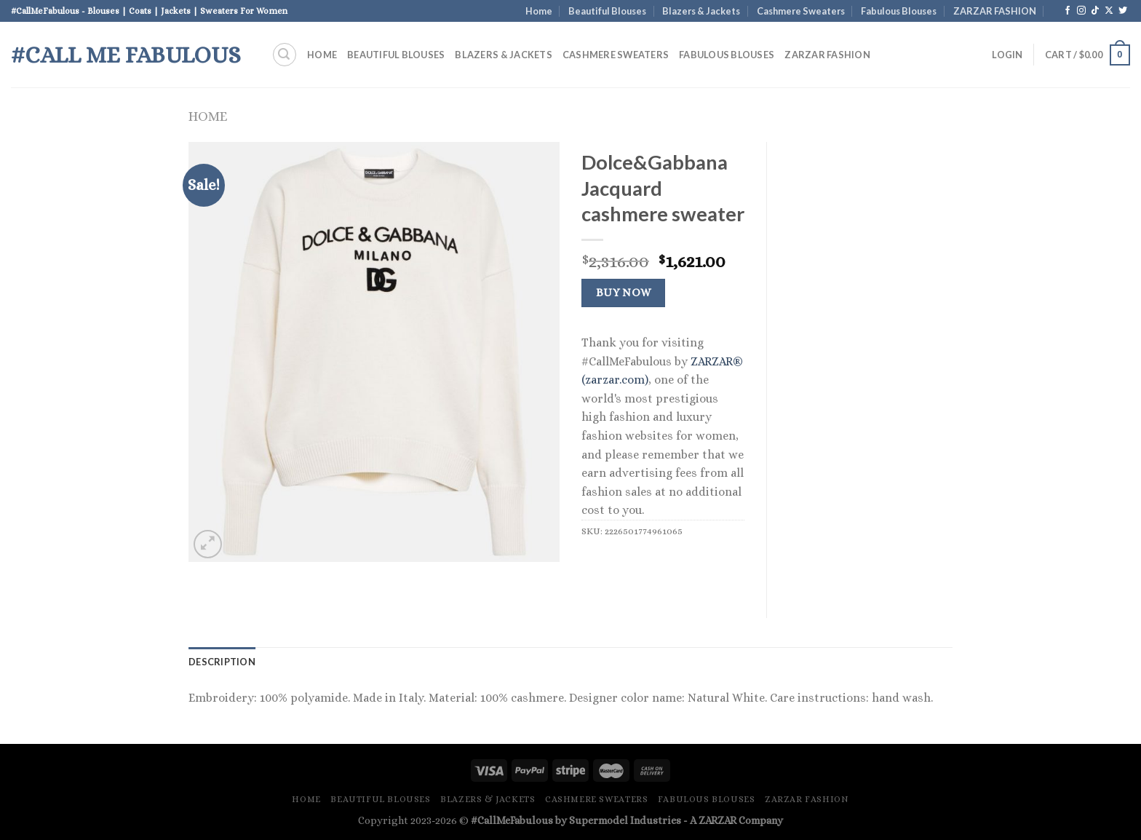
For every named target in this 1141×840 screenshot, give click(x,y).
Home (538, 11)
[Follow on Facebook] (1067, 11)
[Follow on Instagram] (1081, 11)
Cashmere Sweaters (801, 11)
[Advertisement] (871, 360)
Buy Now (623, 292)
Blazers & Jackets (701, 11)
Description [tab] (221, 661)
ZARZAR (717, 820)
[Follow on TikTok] (1095, 11)
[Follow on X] (1109, 11)
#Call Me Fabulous (126, 54)
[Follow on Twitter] (1122, 11)
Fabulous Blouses (899, 11)
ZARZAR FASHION (994, 11)
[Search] (284, 54)
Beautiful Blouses (607, 11)
